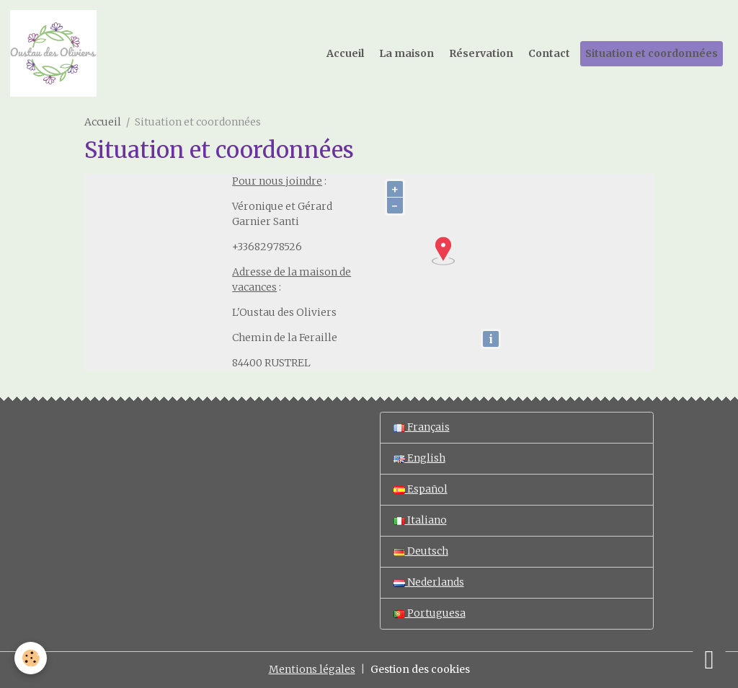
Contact (549, 53)
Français (422, 426)
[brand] (56, 53)
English (419, 457)
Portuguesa (430, 613)
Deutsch (421, 550)
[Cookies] (30, 658)
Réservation (481, 53)
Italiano (420, 519)
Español (421, 488)
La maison (406, 53)
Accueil (345, 53)
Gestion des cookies (420, 669)
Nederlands (429, 581)
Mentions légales (312, 669)
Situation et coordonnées (651, 53)
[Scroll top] (709, 659)
